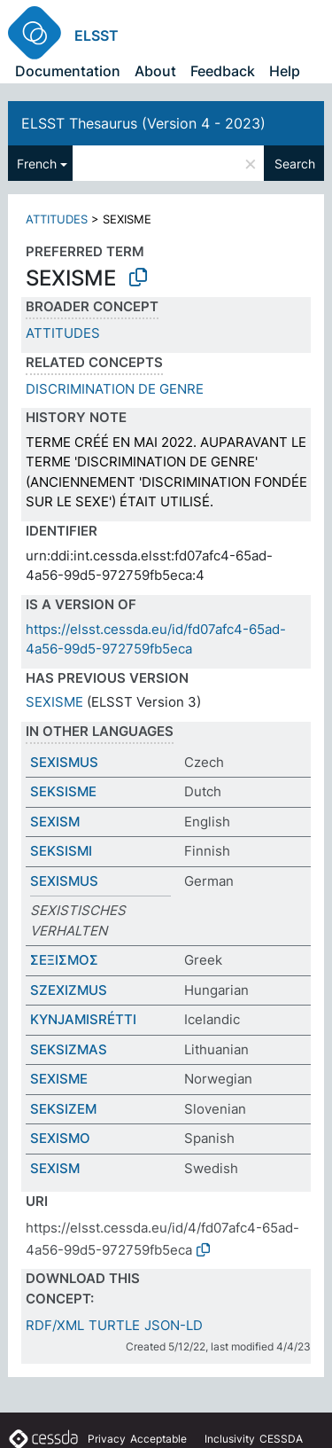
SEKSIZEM (63, 1108)
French (37, 163)
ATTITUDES (57, 219)
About (155, 71)
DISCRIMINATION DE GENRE (115, 388)
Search (294, 163)
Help (284, 71)
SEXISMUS (64, 762)
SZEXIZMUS (68, 990)
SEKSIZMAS (68, 1049)
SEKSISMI (61, 850)
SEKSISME (63, 791)
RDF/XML (55, 1325)
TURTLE (114, 1325)
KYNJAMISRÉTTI (83, 1019)
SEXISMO (60, 1138)
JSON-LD (173, 1325)
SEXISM (55, 821)
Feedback (222, 71)
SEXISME (54, 701)
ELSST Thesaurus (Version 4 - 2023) (143, 123)
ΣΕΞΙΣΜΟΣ (64, 959)
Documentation (67, 71)
